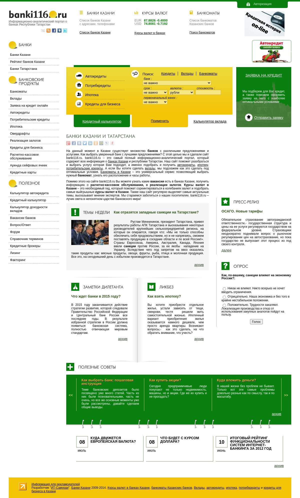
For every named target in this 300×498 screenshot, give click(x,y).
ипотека (231, 487)
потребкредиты (249, 487)
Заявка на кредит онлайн (29, 105)
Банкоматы (208, 74)
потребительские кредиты (84, 168)
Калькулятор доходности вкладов (28, 209)
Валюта (176, 88)
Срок (147, 88)
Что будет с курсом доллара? (179, 439)
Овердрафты (20, 133)
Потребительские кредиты (30, 119)
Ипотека (91, 95)
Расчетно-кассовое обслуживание (24, 156)
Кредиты (168, 74)
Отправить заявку (268, 118)
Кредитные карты (23, 172)
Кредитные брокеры (25, 246)
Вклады (187, 74)
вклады (150, 168)
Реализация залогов (25, 140)
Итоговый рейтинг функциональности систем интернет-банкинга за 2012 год (251, 443)
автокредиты (186, 165)
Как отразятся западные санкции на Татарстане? (156, 212)
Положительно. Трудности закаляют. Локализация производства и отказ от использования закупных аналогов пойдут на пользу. (253, 309)
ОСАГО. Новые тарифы (242, 211)
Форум (15, 232)
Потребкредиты (97, 86)
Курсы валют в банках (149, 33)
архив (199, 265)
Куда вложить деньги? (236, 380)
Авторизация (263, 4)
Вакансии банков (23, 218)
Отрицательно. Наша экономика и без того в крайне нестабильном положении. (256, 298)
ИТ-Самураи (59, 487)
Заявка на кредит (264, 75)
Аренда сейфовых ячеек (28, 165)
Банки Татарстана (23, 69)
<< (71, 395)
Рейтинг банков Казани (27, 62)
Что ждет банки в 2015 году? (95, 296)
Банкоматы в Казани (115, 172)
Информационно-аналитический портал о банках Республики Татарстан (38, 23)
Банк (147, 79)
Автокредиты (95, 76)
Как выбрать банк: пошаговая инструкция (108, 381)
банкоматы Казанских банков (171, 487)
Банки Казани (20, 55)
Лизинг (15, 253)
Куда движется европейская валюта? (113, 439)
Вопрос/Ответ (20, 225)
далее (227, 250)
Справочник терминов (26, 239)
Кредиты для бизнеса (102, 104)
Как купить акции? (165, 380)
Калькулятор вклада (210, 121)
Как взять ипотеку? (164, 296)
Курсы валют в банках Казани (129, 487)
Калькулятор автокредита (29, 193)
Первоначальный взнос (160, 98)
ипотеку (203, 165)
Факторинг (18, 260)
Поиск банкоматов (202, 32)
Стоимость (205, 88)
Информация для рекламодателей (56, 484)
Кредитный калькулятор (102, 121)
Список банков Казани (95, 32)
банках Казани (118, 161)
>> (286, 395)
